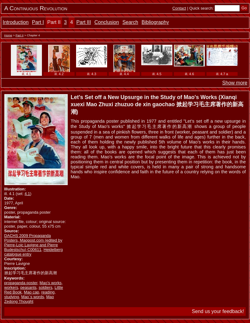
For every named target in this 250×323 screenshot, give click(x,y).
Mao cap (31, 292)
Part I (38, 22)
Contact (179, 8)
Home (8, 35)
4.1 (27, 193)
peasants (28, 287)
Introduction (16, 22)
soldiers (45, 287)
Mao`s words (32, 296)
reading (48, 292)
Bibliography (155, 22)
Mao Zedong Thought (29, 299)
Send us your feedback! (218, 311)
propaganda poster (21, 282)
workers (11, 287)
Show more (235, 82)
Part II (54, 22)
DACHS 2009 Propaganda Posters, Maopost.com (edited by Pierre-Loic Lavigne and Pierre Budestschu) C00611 (33, 242)
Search (130, 22)
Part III (83, 22)
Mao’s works (50, 282)
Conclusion (106, 22)
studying (11, 296)
